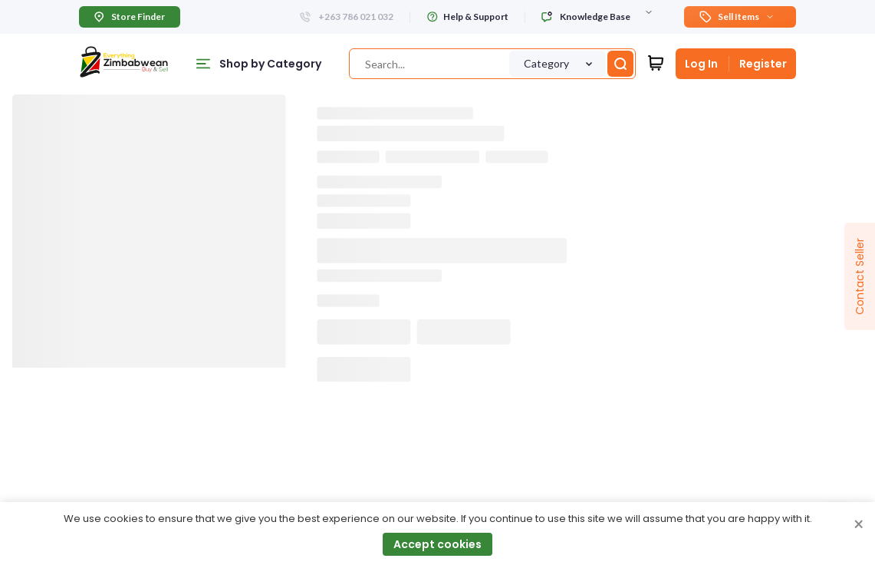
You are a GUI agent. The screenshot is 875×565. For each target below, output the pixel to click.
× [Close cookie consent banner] (858, 525)
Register (763, 63)
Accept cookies (437, 544)
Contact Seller (859, 276)
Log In (701, 63)
